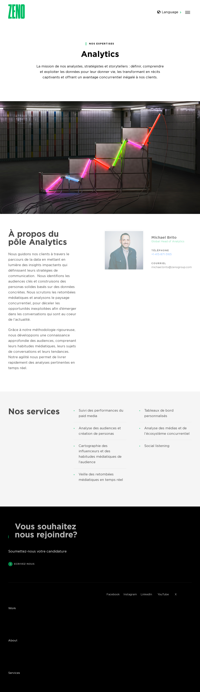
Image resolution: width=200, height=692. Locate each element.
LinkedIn (146, 594)
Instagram (130, 594)
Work (12, 608)
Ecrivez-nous (21, 565)
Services (14, 673)
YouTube (163, 594)
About (12, 640)
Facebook (113, 594)
